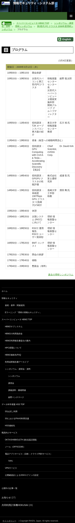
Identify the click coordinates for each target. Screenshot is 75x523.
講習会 (11, 383)
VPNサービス (11, 468)
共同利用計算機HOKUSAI (15, 505)
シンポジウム (14, 376)
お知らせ (6, 497)
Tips (10, 461)
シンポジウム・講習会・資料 (18, 369)
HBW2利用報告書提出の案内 (17, 341)
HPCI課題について (13, 348)
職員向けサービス (9, 433)
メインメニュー (71, 16)
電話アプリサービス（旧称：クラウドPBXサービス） (28, 454)
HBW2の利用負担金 (13, 333)
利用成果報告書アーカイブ (17, 362)
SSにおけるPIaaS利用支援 (17, 418)
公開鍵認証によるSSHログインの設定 (22, 475)
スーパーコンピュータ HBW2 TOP (32, 23)
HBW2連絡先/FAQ (13, 355)
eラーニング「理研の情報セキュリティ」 (23, 312)
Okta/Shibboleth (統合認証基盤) (21, 440)
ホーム (5, 291)
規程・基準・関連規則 (15, 305)
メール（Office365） (15, 447)
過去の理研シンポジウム (60, 274)
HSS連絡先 (10, 425)
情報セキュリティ (9, 298)
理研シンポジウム (23, 26)
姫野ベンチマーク (16, 397)
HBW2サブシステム (13, 326)
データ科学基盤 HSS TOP (13, 404)
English (64, 39)
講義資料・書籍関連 (17, 390)
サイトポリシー (9, 521)
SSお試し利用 (11, 411)
